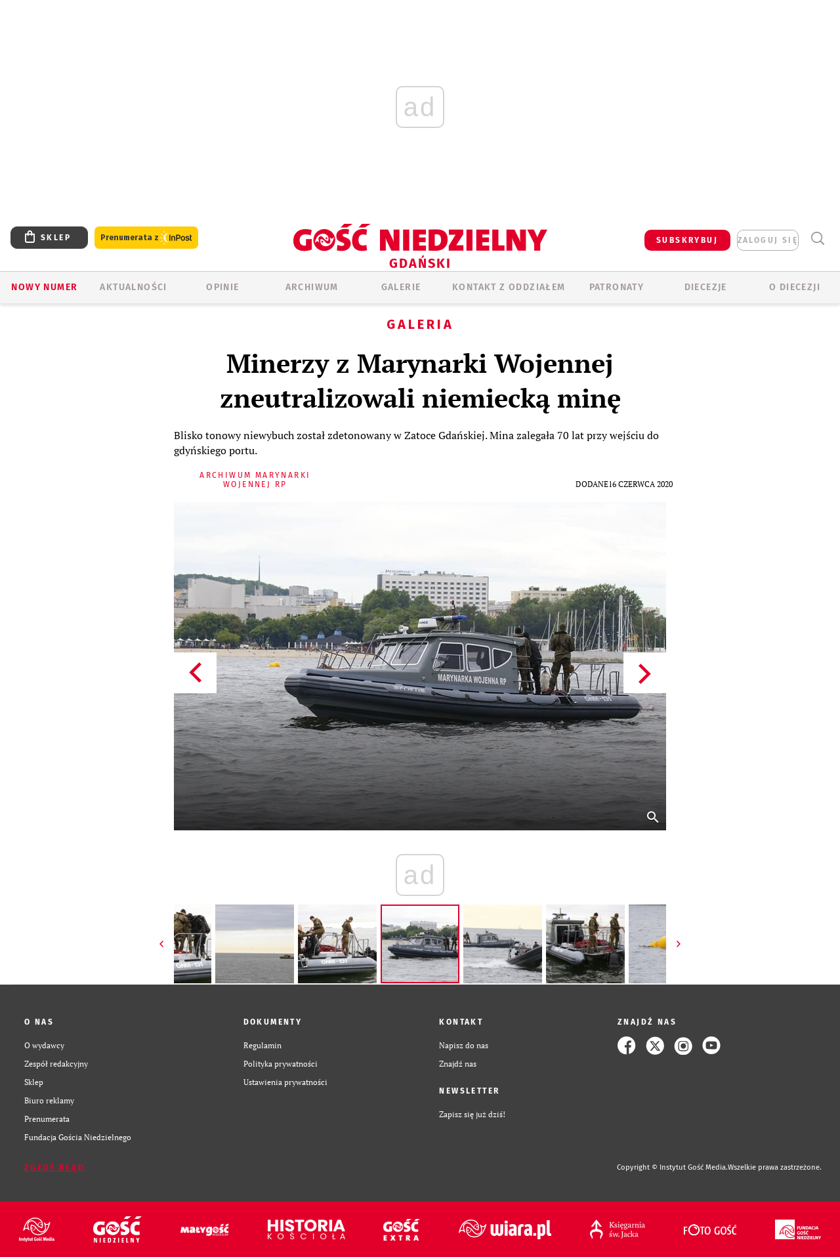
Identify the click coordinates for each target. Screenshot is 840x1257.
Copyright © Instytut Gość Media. (672, 1167)
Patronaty (616, 287)
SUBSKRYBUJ (687, 240)
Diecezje (705, 287)
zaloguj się (768, 240)
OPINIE (222, 287)
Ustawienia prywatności (285, 1082)
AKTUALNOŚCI (133, 287)
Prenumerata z (146, 237)
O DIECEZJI (794, 287)
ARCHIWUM (312, 287)
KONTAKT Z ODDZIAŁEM (509, 287)
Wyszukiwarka (817, 238)
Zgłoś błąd (54, 1167)
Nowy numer (44, 287)
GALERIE (401, 287)
